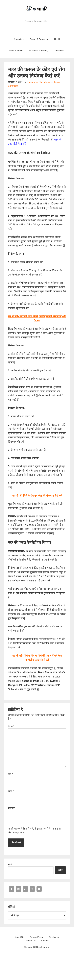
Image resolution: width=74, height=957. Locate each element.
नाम (10, 774)
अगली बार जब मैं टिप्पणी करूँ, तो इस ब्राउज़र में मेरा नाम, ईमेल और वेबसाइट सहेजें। (34, 830)
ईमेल (11, 791)
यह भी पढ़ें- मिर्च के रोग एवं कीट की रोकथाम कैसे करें (37, 495)
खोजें (10, 864)
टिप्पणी (12, 726)
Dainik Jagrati (37, 8)
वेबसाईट (11, 808)
